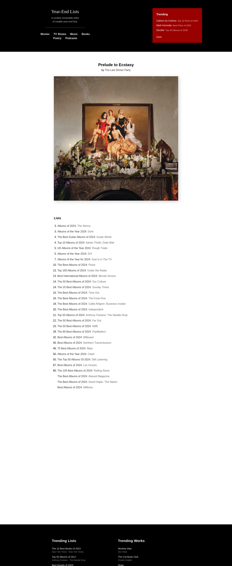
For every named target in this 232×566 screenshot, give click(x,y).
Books (86, 34)
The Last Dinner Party (118, 70)
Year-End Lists (65, 11)
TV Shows (60, 34)
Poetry (57, 38)
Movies (45, 34)
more (159, 37)
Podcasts (71, 38)
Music (74, 34)
